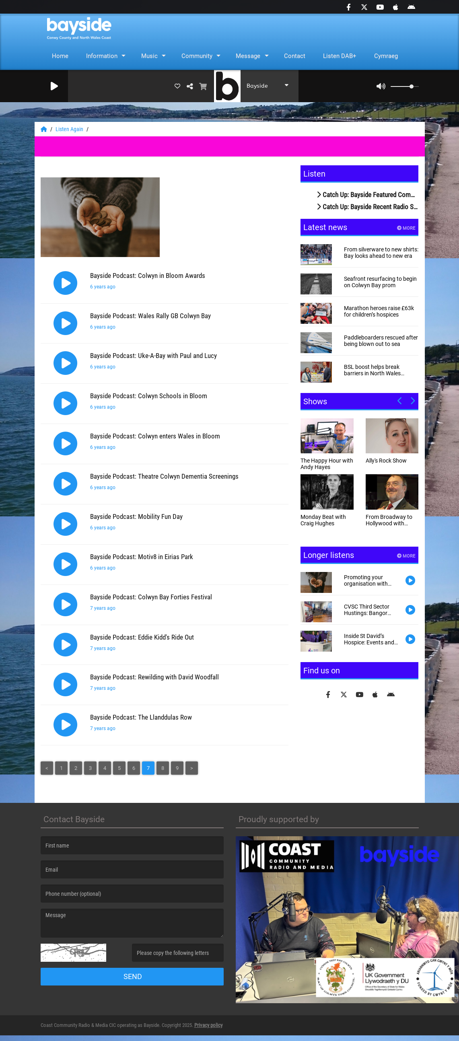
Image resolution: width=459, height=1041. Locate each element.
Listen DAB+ (339, 56)
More (406, 228)
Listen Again (70, 129)
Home (60, 56)
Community (196, 56)
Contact (294, 56)
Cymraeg (386, 56)
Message (248, 56)
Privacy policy (208, 1031)
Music (149, 56)
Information (101, 56)
